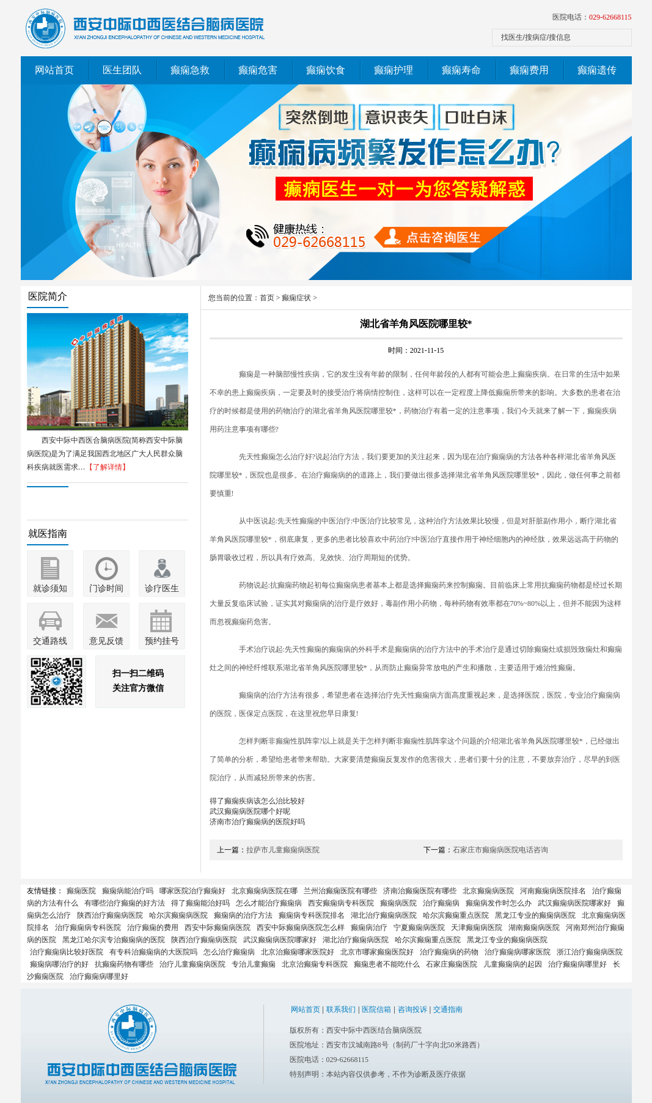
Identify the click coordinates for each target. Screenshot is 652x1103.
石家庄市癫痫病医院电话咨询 (500, 850)
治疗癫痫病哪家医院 (518, 952)
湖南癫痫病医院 (534, 927)
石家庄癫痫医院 (451, 964)
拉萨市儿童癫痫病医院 (283, 850)
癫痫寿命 (461, 70)
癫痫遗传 (597, 70)
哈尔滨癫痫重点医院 (456, 915)
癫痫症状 (296, 297)
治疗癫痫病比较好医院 (66, 952)
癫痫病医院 (398, 903)
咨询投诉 (412, 1009)
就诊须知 (50, 588)
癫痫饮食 (325, 70)
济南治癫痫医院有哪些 (419, 891)
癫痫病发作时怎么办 (499, 903)
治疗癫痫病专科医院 (88, 927)
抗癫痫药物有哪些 (124, 964)
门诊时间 (106, 588)
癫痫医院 (81, 891)
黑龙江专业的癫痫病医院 (535, 915)
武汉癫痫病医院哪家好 (574, 903)
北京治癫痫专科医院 (315, 964)
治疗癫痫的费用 (152, 927)
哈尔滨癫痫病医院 (178, 915)
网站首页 (54, 70)
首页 (267, 297)
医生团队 (122, 70)
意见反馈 (106, 641)
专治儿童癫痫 (254, 964)
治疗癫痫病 (441, 903)
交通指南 (448, 1009)
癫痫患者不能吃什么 (387, 964)
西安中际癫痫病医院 (218, 927)
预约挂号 (162, 641)
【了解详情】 (108, 467)
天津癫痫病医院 (476, 927)
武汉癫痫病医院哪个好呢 (250, 811)
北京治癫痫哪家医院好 (297, 952)
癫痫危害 (257, 70)
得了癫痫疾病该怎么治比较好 (257, 801)
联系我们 (341, 1009)
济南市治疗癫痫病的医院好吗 (257, 821)
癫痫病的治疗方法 (243, 915)
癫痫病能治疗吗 (127, 891)
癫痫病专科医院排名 (312, 915)
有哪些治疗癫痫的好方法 (124, 903)
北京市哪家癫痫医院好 (377, 952)
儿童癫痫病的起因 (512, 964)
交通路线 (50, 641)
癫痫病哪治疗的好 (59, 964)
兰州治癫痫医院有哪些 (340, 891)
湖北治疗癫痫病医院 (384, 915)
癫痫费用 (529, 70)
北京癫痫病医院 (488, 891)
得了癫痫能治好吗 (200, 903)
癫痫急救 (190, 70)
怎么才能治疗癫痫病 (269, 903)
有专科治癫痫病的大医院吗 (153, 952)
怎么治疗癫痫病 (229, 952)
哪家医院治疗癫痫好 (192, 891)
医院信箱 (376, 1009)
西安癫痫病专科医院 (341, 903)
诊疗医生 (162, 588)
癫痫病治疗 (369, 927)
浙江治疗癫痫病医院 (590, 952)
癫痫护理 (393, 70)
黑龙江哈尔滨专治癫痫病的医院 (113, 939)
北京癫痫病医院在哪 (265, 891)
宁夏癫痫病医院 (419, 927)
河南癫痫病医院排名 (553, 891)
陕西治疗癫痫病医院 (110, 915)
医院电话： (592, 17)
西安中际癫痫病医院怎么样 (301, 927)
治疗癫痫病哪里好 (577, 964)
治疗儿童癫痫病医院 (192, 964)
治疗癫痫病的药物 (449, 952)
